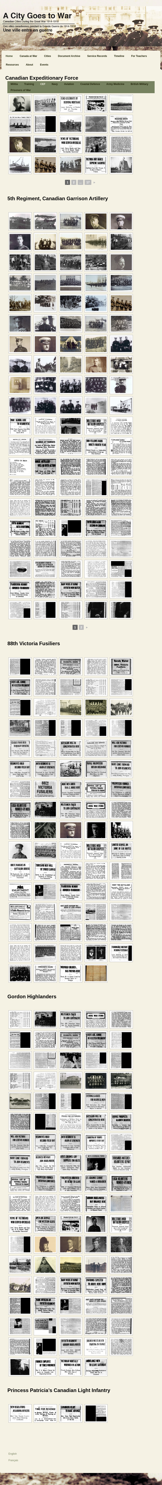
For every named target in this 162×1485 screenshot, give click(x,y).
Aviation (69, 84)
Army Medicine (115, 84)
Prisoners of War (21, 90)
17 (88, 182)
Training (29, 84)
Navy (55, 84)
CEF (42, 84)
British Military (139, 84)
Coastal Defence (90, 84)
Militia (14, 84)
